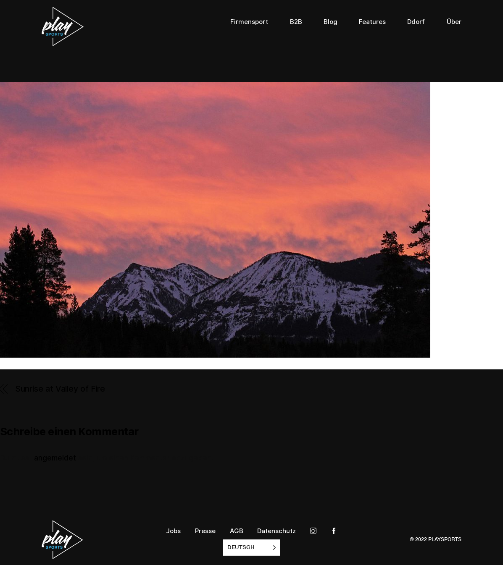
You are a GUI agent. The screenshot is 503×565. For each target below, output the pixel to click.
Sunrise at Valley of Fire (60, 389)
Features (372, 22)
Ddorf (416, 22)
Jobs (173, 531)
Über (454, 22)
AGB (236, 531)
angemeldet (55, 458)
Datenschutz (276, 531)
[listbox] (251, 547)
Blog (330, 22)
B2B (296, 22)
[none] (251, 547)
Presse (205, 531)
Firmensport (249, 22)
